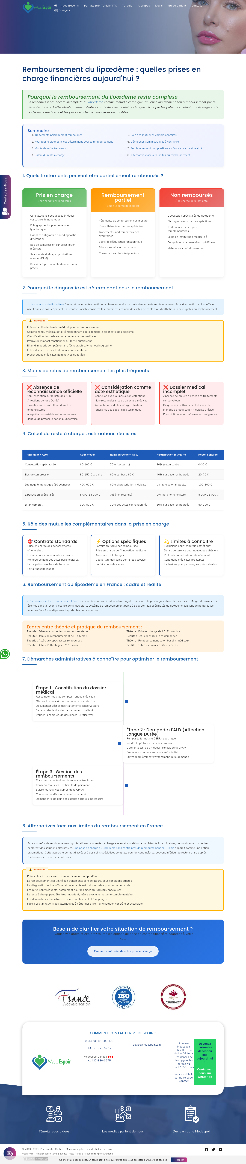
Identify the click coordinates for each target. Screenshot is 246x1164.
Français (62, 10)
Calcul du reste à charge (50, 155)
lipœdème (95, 102)
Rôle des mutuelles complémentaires (154, 135)
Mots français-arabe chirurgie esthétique (91, 1153)
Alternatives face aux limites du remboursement (160, 155)
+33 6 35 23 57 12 (99, 1048)
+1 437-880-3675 (99, 1060)
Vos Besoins (71, 6)
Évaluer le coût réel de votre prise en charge (123, 951)
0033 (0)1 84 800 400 (99, 1041)
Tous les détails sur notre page (183, 1078)
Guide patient (177, 6)
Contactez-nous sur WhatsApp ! (205, 1075)
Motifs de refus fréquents (50, 148)
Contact (196, 6)
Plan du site (46, 1149)
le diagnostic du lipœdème (47, 304)
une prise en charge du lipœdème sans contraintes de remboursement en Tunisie (124, 848)
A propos (144, 6)
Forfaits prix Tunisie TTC (100, 6)
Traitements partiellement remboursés (58, 135)
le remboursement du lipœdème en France (53, 601)
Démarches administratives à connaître (155, 141)
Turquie (127, 6)
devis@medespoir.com (147, 1044)
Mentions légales (75, 1149)
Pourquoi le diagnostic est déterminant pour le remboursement (74, 141)
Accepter (179, 1160)
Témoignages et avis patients (51, 1153)
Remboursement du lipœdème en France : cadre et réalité (166, 148)
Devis (159, 6)
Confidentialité (94, 1149)
